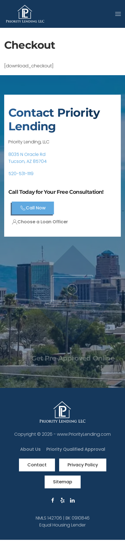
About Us (30, 449)
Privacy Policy (83, 465)
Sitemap (62, 482)
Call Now (38, 208)
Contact (37, 465)
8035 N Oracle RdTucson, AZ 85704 (27, 158)
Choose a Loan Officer (45, 222)
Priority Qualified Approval (75, 449)
